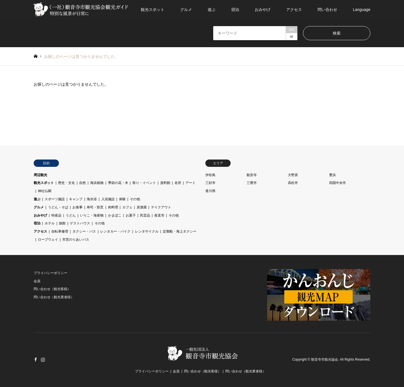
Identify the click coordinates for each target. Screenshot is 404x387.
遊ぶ (211, 9)
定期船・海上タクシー (179, 231)
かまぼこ (114, 215)
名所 (178, 183)
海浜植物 (97, 183)
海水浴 (92, 199)
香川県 (210, 191)
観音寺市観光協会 (324, 360)
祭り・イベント (144, 183)
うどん (71, 215)
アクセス (294, 9)
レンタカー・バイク (115, 231)
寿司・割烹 (95, 207)
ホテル (50, 223)
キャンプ (75, 199)
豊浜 (332, 175)
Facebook (36, 359)
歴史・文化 (66, 183)
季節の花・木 (118, 183)
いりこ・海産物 (92, 215)
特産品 (56, 215)
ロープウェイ (48, 240)
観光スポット (152, 9)
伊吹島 (210, 175)
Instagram (43, 359)
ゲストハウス (80, 223)
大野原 (293, 175)
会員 (37, 281)
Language (361, 9)
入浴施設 (108, 199)
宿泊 (235, 9)
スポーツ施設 (55, 199)
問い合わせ (327, 9)
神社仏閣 (44, 191)
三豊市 (252, 183)
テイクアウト (161, 207)
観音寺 (252, 175)
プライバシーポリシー (50, 273)
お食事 (77, 207)
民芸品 (145, 215)
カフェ (127, 207)
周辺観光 (40, 175)
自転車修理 (59, 231)
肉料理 (113, 207)
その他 (135, 199)
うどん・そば (58, 207)
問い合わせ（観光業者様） (54, 297)
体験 (122, 199)
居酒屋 (142, 207)
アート (190, 183)
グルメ (186, 9)
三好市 (210, 183)
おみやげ (262, 9)
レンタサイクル (147, 231)
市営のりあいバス (75, 240)
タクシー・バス (84, 231)
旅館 (62, 223)
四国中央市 (337, 183)
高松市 (293, 183)
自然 (82, 183)
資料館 (165, 183)
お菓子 (131, 215)
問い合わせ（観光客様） (52, 289)
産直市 (159, 215)
